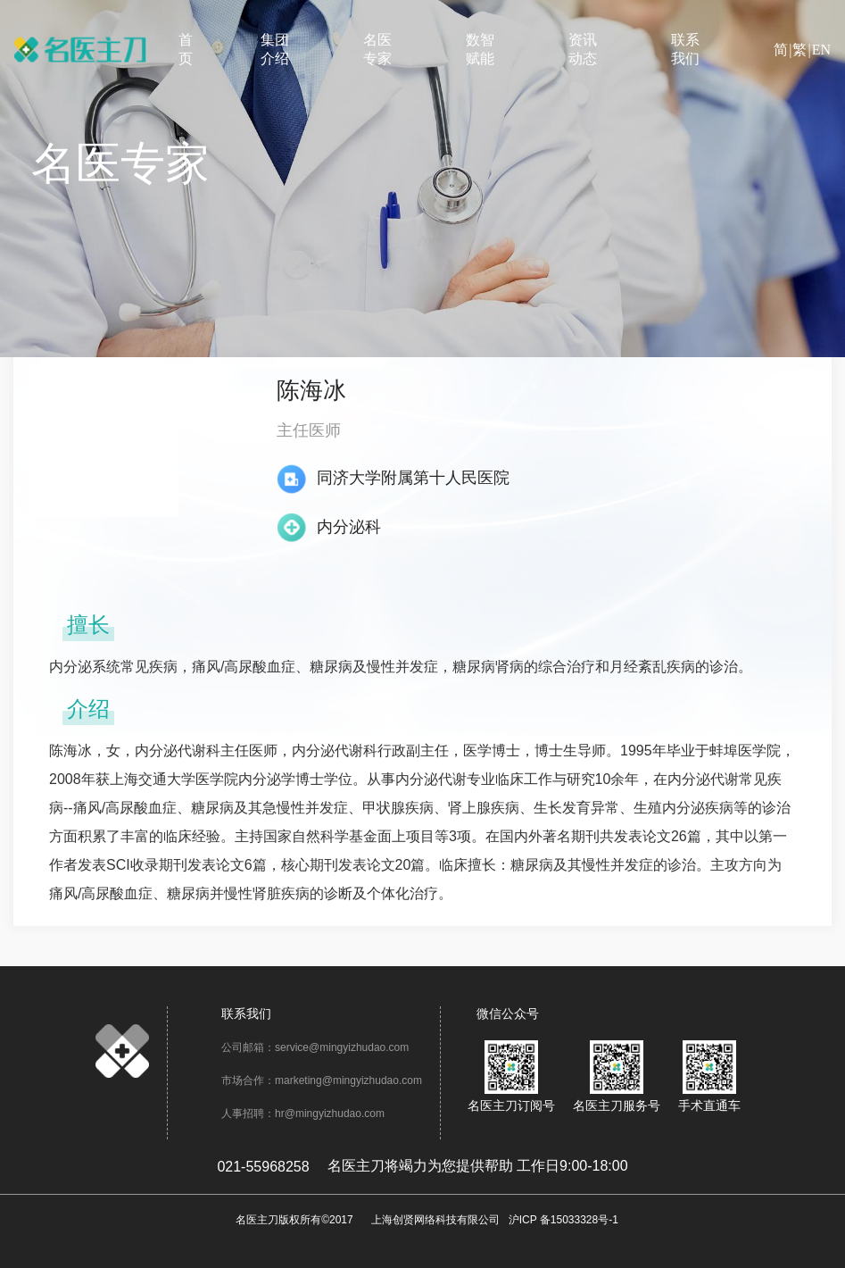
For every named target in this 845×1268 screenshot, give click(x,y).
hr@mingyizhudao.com (330, 1113)
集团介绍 (275, 49)
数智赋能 (480, 49)
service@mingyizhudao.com (342, 1047)
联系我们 (685, 49)
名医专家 (377, 49)
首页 (185, 49)
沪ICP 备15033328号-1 (563, 1220)
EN (821, 49)
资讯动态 (582, 49)
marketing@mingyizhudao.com (348, 1080)
